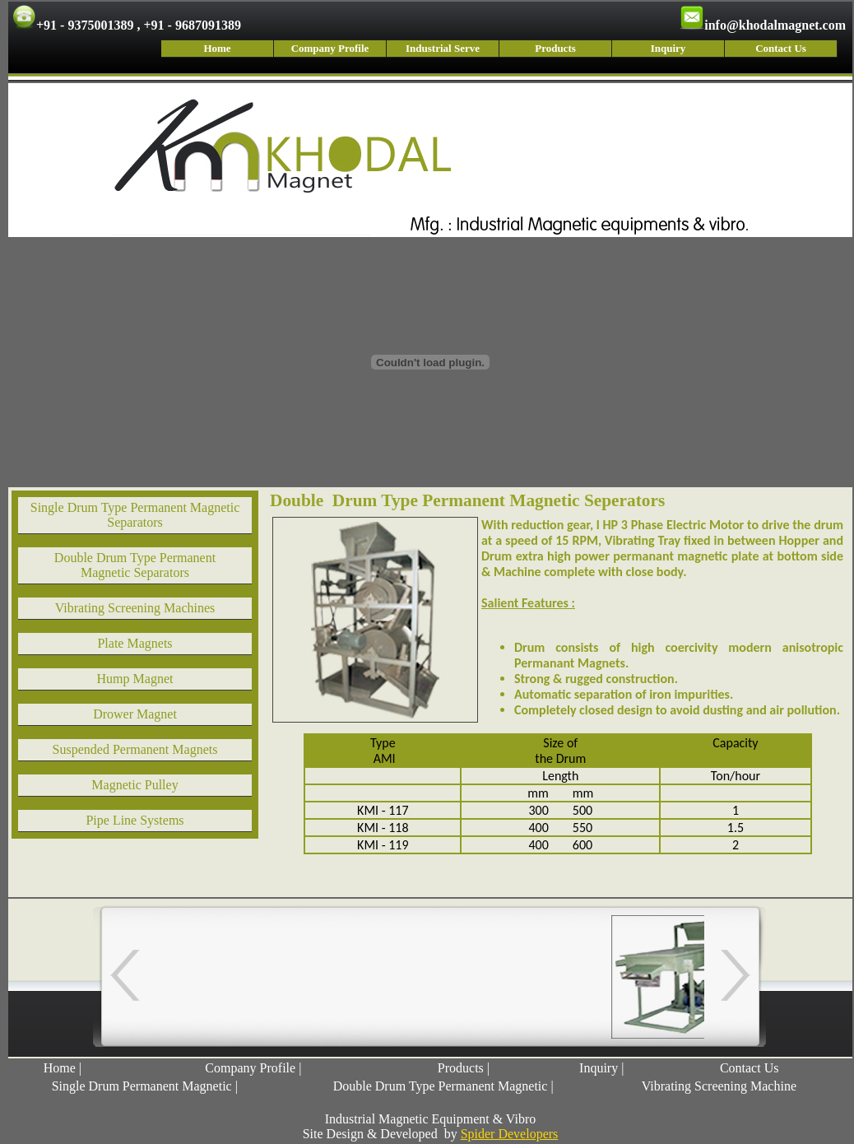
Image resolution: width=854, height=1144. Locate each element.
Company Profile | (253, 1068)
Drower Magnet (135, 714)
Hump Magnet (135, 679)
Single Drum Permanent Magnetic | (145, 1086)
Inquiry (668, 48)
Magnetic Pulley (134, 785)
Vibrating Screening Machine (719, 1086)
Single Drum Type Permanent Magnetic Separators (135, 514)
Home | (62, 1068)
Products (555, 48)
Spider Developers (510, 1134)
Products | (464, 1068)
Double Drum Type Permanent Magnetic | (443, 1086)
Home (216, 48)
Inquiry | (601, 1068)
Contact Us (780, 48)
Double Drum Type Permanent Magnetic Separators (135, 565)
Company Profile (330, 48)
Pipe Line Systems (134, 820)
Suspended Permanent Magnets (135, 749)
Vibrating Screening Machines (135, 608)
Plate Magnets (134, 643)
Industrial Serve (443, 48)
